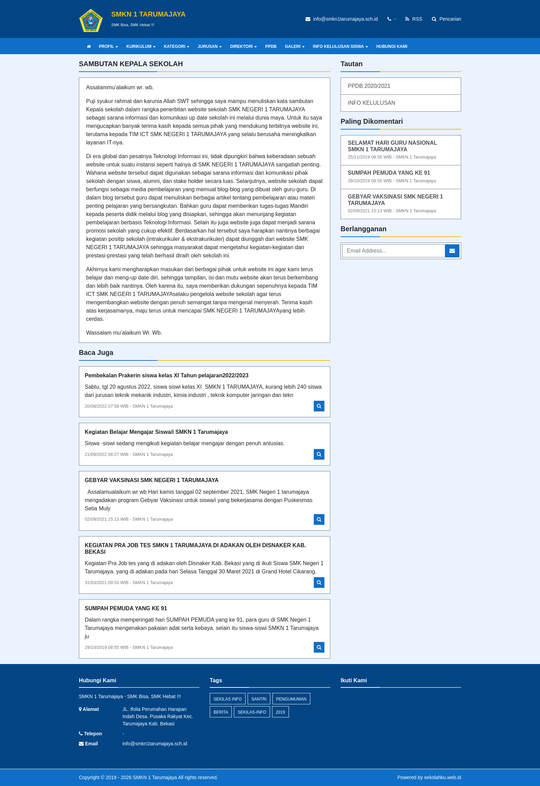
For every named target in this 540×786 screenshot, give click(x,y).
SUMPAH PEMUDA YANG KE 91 (126, 608)
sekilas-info (252, 712)
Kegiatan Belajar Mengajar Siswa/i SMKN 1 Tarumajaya (156, 432)
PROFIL (108, 46)
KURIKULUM (141, 46)
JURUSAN (210, 46)
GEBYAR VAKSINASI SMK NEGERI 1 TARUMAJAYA (152, 480)
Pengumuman (291, 699)
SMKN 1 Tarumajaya (154, 777)
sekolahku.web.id (442, 777)
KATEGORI (176, 46)
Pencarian (446, 19)
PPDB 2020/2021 (369, 86)
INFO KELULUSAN (371, 103)
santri (259, 699)
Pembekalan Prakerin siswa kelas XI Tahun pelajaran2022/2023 (167, 375)
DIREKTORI (243, 46)
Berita (221, 712)
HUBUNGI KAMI (391, 46)
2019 (280, 712)
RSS (413, 19)
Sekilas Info (228, 699)
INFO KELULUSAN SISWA (340, 46)
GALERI (294, 46)
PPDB (271, 46)
